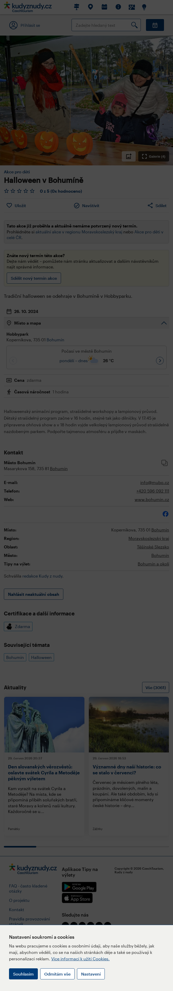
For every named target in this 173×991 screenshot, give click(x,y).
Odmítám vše (57, 973)
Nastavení (91, 973)
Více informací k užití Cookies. (80, 958)
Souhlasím (23, 973)
